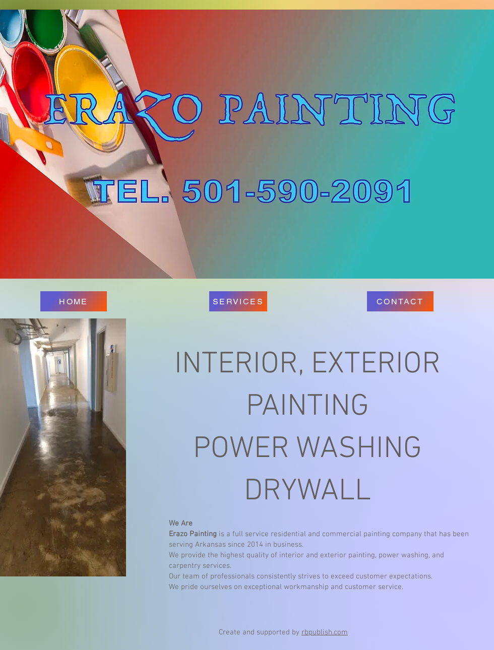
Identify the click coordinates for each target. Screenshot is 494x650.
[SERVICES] (238, 301)
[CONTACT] (400, 301)
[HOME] (73, 301)
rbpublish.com (324, 632)
